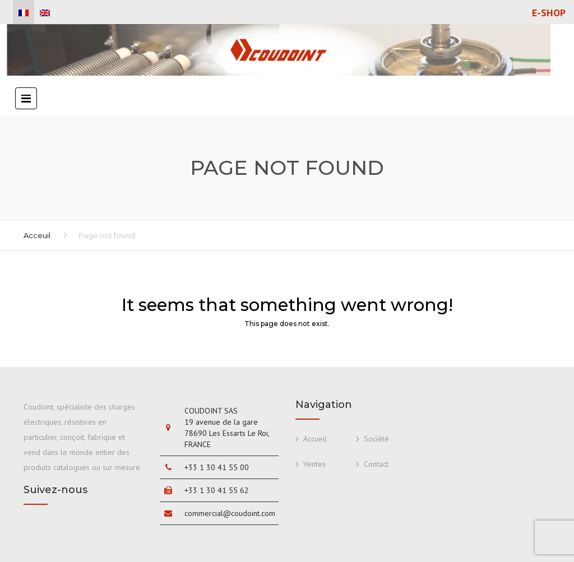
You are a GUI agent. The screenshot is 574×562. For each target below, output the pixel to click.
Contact (376, 464)
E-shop (549, 13)
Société (376, 439)
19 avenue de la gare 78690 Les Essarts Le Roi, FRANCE (226, 433)
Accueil (315, 439)
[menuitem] (23, 13)
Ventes (314, 464)
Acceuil (37, 235)
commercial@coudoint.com (229, 513)
